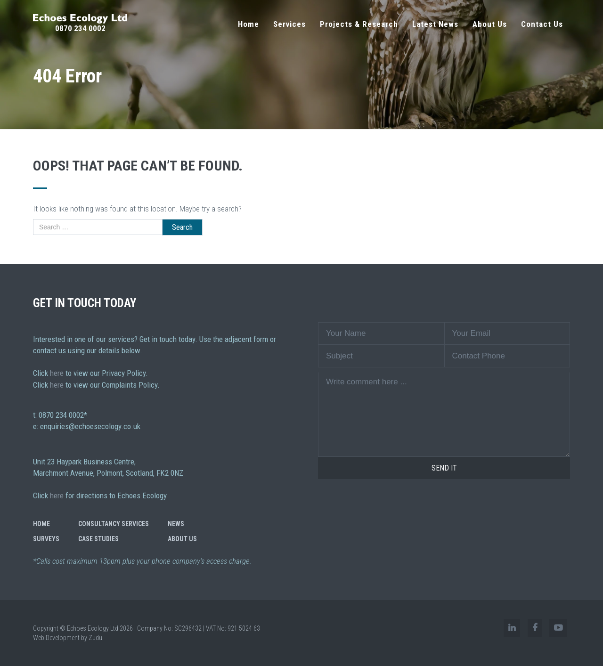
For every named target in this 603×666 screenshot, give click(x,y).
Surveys (46, 539)
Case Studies (98, 539)
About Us (490, 24)
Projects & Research (359, 24)
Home (248, 24)
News (176, 524)
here (57, 373)
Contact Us (542, 24)
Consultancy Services (113, 524)
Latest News (435, 24)
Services (289, 24)
